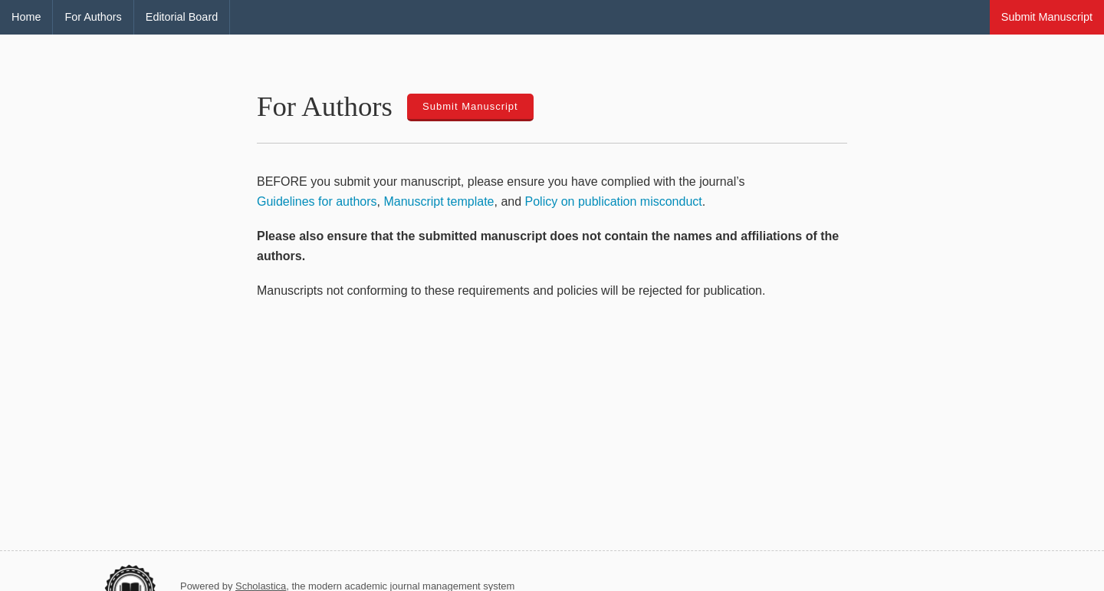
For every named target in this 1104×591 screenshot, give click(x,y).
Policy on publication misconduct (613, 201)
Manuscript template (438, 201)
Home (26, 17)
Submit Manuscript (1046, 17)
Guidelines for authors (317, 201)
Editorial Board (182, 17)
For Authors (92, 17)
